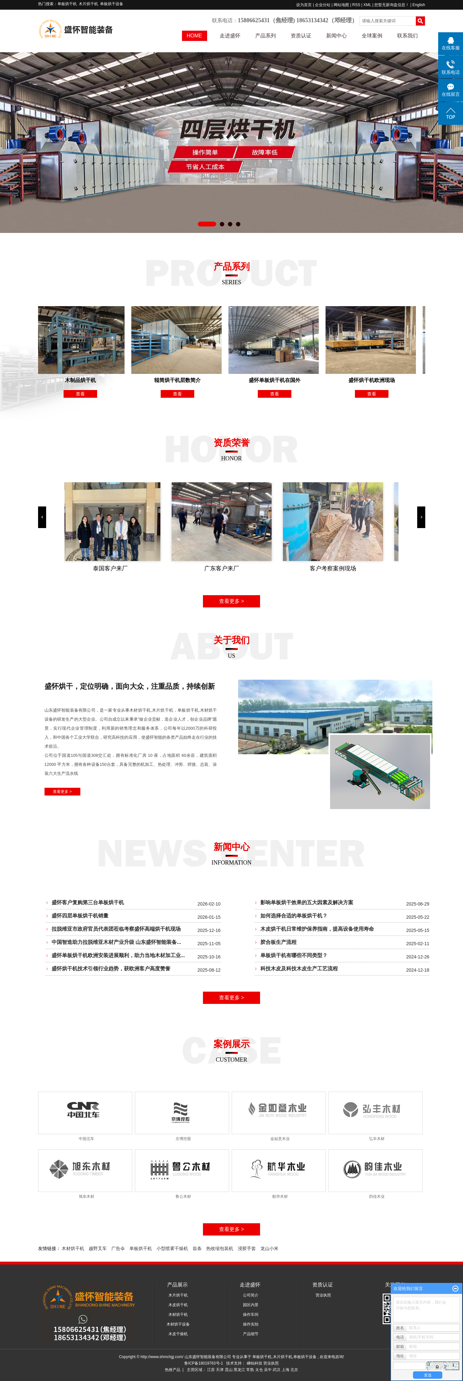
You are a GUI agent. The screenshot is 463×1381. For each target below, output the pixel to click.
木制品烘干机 (82, 380)
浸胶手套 (247, 1248)
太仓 (259, 1369)
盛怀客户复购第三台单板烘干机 (88, 902)
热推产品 (172, 1369)
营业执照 (323, 1295)
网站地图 (342, 5)
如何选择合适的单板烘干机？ (293, 915)
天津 (220, 1369)
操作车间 (250, 1314)
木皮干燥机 (178, 1334)
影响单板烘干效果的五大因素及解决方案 (306, 902)
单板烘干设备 (111, 4)
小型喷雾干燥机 (172, 1248)
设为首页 (304, 5)
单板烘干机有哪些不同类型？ (293, 955)
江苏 (211, 1369)
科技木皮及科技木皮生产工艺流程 (299, 968)
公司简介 (250, 1295)
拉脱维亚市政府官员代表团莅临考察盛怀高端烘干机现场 (116, 929)
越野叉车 (98, 1248)
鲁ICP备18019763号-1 (203, 1363)
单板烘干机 (67, 4)
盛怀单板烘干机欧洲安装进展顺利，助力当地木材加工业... (118, 955)
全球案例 (372, 35)
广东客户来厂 (223, 568)
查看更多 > (231, 601)
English (418, 5)
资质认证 (301, 35)
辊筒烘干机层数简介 (179, 380)
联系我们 (407, 35)
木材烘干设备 (178, 1324)
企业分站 (322, 5)
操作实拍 (250, 1324)
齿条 (197, 1248)
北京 (294, 1369)
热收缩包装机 (219, 1248)
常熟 (250, 1369)
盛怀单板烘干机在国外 (276, 380)
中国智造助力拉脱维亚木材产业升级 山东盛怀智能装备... (116, 942)
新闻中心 (336, 35)
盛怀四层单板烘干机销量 (80, 915)
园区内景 (250, 1305)
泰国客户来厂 (111, 568)
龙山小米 (269, 1248)
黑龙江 (239, 1369)
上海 (285, 1369)
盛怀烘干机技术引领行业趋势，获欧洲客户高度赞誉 (111, 968)
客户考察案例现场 (334, 568)
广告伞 (118, 1248)
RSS (356, 5)
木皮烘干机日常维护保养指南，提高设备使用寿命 (317, 929)
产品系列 (265, 35)
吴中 (268, 1369)
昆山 (229, 1369)
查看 (82, 393)
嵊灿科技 (255, 1363)
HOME (194, 35)
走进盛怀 (230, 35)
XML (367, 5)
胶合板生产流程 (278, 942)
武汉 (276, 1369)
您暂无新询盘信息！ (391, 5)
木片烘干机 (88, 4)
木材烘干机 (73, 1248)
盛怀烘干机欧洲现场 (373, 380)
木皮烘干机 (178, 1305)
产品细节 (250, 1334)
